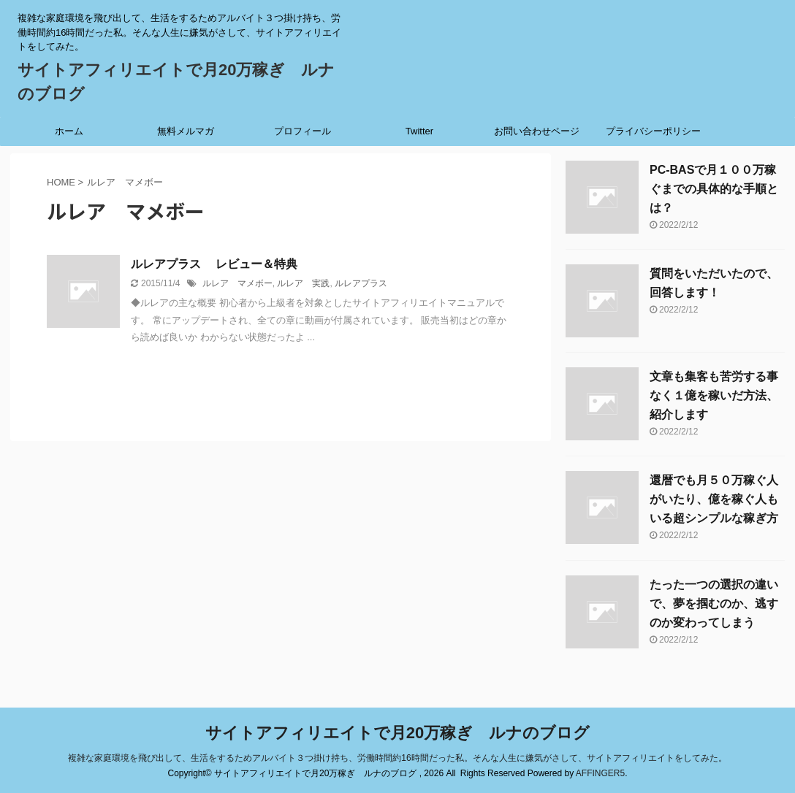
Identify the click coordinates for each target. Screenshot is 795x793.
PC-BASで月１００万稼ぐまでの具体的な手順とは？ (714, 189)
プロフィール (302, 131)
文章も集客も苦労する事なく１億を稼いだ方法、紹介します (714, 395)
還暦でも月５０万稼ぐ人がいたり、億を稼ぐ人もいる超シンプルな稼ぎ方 (714, 499)
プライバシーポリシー (653, 131)
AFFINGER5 (600, 773)
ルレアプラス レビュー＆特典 (214, 264)
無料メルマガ (185, 131)
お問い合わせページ (536, 131)
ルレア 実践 (303, 283)
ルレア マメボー (237, 283)
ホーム (69, 131)
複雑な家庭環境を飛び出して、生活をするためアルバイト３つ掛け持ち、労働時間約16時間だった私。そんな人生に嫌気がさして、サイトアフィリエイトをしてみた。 (397, 758)
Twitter (419, 131)
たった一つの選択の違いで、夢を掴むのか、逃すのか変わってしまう (714, 603)
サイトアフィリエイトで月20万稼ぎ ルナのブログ (397, 733)
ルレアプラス (361, 283)
